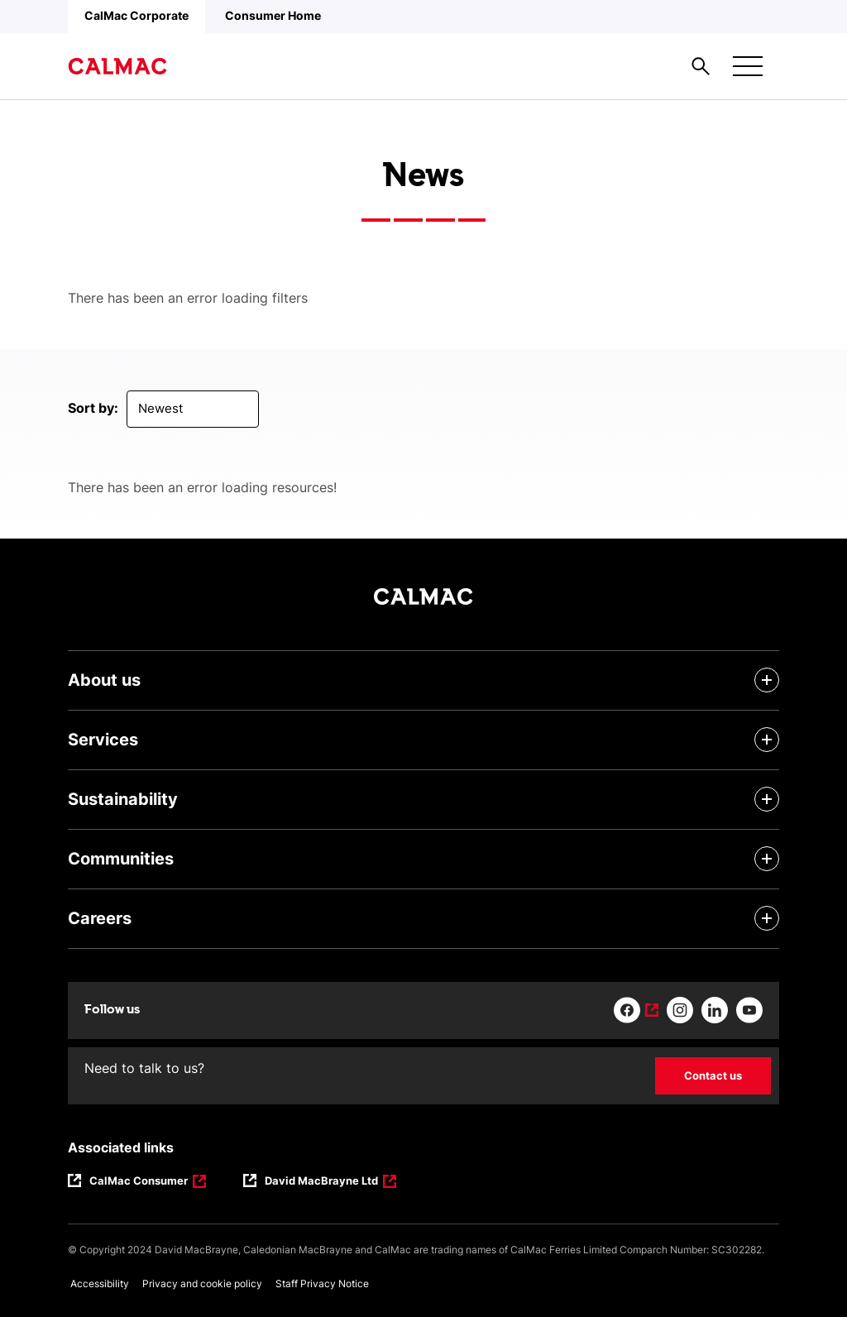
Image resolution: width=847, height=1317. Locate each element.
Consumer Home (273, 15)
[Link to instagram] (680, 1010)
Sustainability (123, 799)
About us (104, 680)
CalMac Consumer (139, 1182)
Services (103, 739)
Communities (121, 859)
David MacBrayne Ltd (322, 1182)
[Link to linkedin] (714, 1010)
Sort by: (93, 408)
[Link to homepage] (117, 66)
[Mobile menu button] (748, 66)
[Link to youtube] (749, 1010)
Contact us (713, 1075)
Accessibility (99, 1283)
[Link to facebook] (636, 1010)
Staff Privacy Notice (322, 1283)
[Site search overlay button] (700, 66)
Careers (100, 918)
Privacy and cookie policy (202, 1283)
